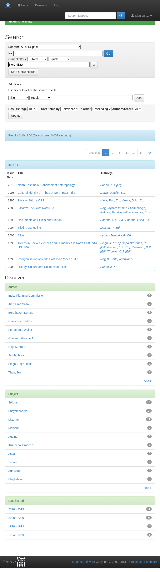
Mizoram (14, 419)
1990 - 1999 (16, 526)
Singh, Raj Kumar (19, 364)
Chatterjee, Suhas (20, 321)
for (10, 53)
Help (57, 5)
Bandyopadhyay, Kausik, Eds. (131, 212)
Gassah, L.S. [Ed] (118, 247)
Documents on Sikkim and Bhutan (40, 220)
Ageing (13, 436)
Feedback (150, 561)
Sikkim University (20, 21)
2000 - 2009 (16, 518)
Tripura (13, 462)
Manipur (13, 428)
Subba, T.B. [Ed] (110, 185)
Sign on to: (141, 15)
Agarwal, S (126, 259)
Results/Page (17, 109)
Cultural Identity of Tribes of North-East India (46, 192)
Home (23, 5)
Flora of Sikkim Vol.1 (31, 200)
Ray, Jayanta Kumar (113, 208)
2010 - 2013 (16, 509)
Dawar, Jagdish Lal (112, 192)
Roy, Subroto (16, 346)
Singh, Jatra (16, 355)
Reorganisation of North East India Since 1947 (48, 259)
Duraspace (135, 561)
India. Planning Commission (26, 295)
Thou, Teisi (15, 372)
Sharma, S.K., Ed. (112, 220)
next (149, 152)
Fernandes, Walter (20, 329)
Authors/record (122, 109)
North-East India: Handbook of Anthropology (46, 185)
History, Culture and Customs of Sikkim (43, 267)
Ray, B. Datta (109, 259)
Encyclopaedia (17, 411)
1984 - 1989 (16, 535)
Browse (41, 5)
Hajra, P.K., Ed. (110, 200)
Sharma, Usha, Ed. (137, 220)
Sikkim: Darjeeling (29, 227)
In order (85, 109)
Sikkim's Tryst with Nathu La (36, 208)
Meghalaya (15, 479)
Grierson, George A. (21, 338)
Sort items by (50, 109)
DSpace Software (83, 561)
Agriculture (15, 470)
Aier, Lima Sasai (18, 304)
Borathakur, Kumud (20, 312)
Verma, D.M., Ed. (133, 200)
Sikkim (22, 235)
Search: (13, 47)
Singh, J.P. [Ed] (110, 243)
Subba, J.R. (108, 267)
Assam (12, 453)
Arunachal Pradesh (20, 445)
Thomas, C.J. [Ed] (118, 251)
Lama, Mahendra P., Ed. (116, 235)
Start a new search (23, 72)
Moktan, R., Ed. (110, 227)
